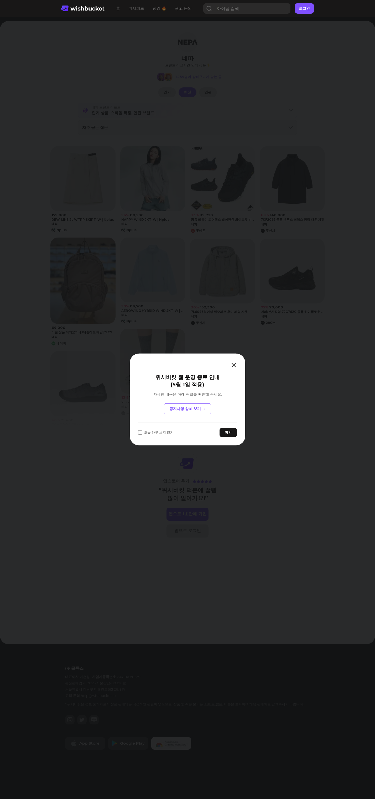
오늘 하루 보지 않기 (156, 432)
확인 (228, 432)
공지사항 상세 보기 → (187, 408)
